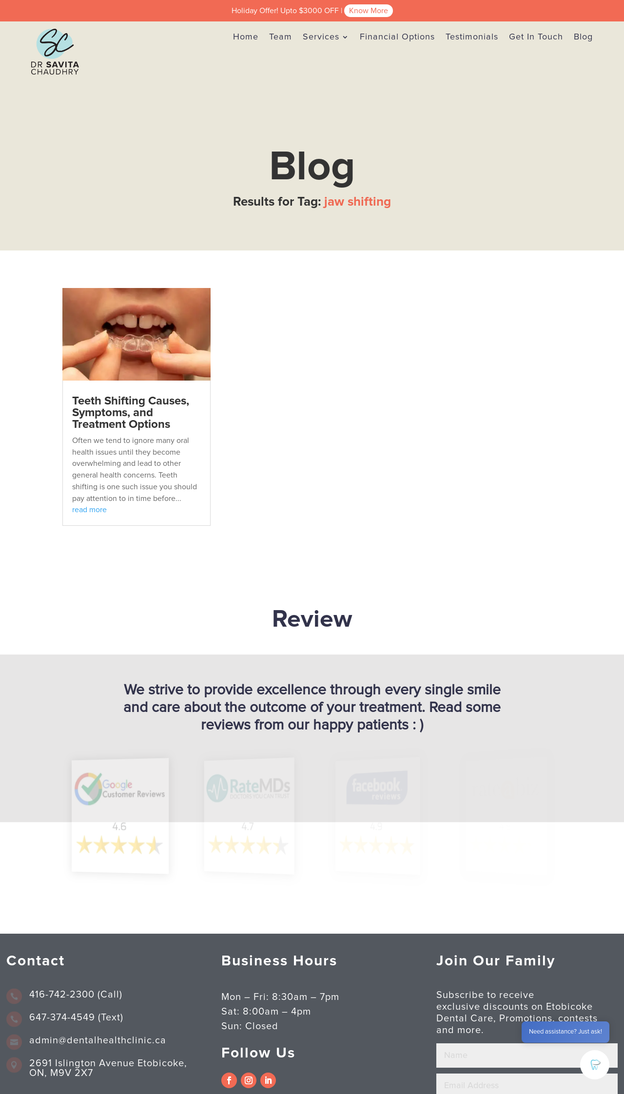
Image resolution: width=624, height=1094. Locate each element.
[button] (594, 1064)
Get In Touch (536, 37)
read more (89, 510)
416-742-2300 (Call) (75, 994)
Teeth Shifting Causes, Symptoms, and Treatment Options (130, 412)
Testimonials (472, 37)
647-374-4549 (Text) (76, 1017)
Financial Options (397, 37)
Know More (368, 11)
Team (280, 37)
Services (321, 37)
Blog (583, 37)
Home (245, 37)
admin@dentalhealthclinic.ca (97, 1040)
